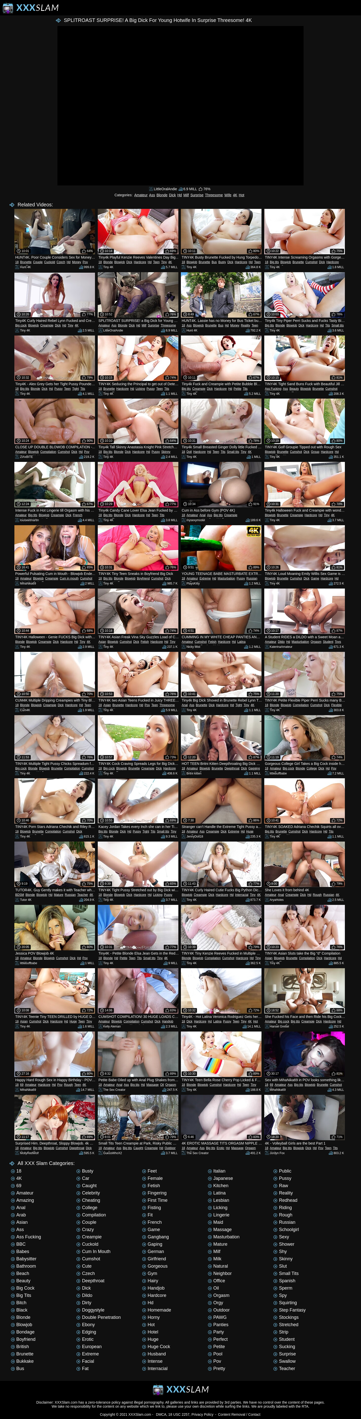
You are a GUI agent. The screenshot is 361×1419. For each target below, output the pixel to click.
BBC (18, 1244)
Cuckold (49, 262)
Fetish (145, 642)
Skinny (165, 452)
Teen (156, 262)
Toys (338, 642)
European (89, 1346)
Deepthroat (231, 768)
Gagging (254, 768)
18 (16, 262)
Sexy (281, 1236)
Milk (214, 1258)
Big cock (20, 325)
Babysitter (24, 1258)
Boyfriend (143, 578)
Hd (179, 195)
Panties (218, 1324)
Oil (162, 1085)
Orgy (215, 1302)
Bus (214, 262)
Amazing (22, 1200)
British (20, 1346)
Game (315, 578)
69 (21, 1085)
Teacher (82, 895)
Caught (138, 1148)
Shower (283, 1244)
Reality (245, 325)
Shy (280, 1251)
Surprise (197, 195)
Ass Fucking (273, 389)
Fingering (154, 1192)
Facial (85, 1361)
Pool (215, 1353)
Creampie (46, 325)
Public (282, 1171)
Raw (280, 1185)
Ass (152, 195)
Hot (241, 195)
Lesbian (218, 1200)
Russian (251, 578)
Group (315, 452)
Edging (86, 1331)
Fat (82, 1368)
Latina (241, 642)
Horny (151, 1317)
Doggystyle (90, 1310)
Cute (83, 1266)
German (153, 1251)
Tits (327, 325)
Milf (186, 195)
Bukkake (22, 1361)
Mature (58, 895)
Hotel (150, 1331)
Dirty (83, 1302)
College (312, 768)
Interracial (241, 895)
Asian (102, 642)
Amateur (141, 195)
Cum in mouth (69, 578)
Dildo (281, 642)
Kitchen (218, 1185)
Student (328, 642)
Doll (189, 452)
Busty (222, 262)
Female (152, 1178)
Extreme (205, 578)
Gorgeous (155, 1266)
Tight (75, 389)
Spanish (284, 1280)
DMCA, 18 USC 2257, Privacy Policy (184, 1414)
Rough (317, 895)
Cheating (88, 1200)
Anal (203, 515)
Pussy (58, 389)
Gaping (152, 1244)
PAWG (217, 1317)
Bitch (18, 1302)
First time (155, 1200)
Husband (154, 1353)
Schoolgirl (286, 1229)
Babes (20, 1251)
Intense (152, 1361)
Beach (20, 1273)
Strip (280, 1331)
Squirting (285, 1302)
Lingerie (218, 1214)
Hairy (150, 1280)
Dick (172, 195)
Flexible (336, 705)
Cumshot (311, 262)
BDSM (19, 895)
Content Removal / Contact (239, 1414)
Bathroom (23, 1266)
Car (82, 1178)
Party (216, 1331)
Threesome (214, 195)
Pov (85, 262)
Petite (237, 389)
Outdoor (170, 1148)
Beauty (294, 389)
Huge (249, 831)
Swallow (284, 1361)
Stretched (285, 1324)
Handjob (167, 1021)
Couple (38, 262)
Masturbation (226, 578)
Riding (282, 1207)
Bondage (23, 1331)
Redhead (285, 1200)
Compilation (48, 452)
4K (235, 195)
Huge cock (156, 1346)
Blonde (162, 195)
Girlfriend (154, 1258)
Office (216, 1280)
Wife (228, 195)
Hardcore (140, 262)
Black (19, 1310)
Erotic (220, 1148)
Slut (280, 1266)
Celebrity (88, 1192)
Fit (147, 1214)
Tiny (164, 262)
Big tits (274, 262)
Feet (149, 1171)
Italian (216, 1171)
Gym (149, 1273)
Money (76, 262)
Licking (140, 389)
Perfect (218, 1339)
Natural (218, 1266)
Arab (18, 1214)
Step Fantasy (289, 1310)
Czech (61, 262)
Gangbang (155, 1236)
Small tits (338, 325)
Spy (280, 1295)
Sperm (282, 1288)
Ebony (85, 1324)
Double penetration (98, 1317)
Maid (215, 1222)
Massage (152, 1085)
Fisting (151, 1207)
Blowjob (119, 262)
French (77, 515)
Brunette (25, 262)
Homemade (156, 1310)
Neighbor (220, 1273)
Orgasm (316, 642)
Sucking (284, 1346)
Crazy (85, 1229)
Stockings (286, 1317)
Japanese (220, 1178)
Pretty (216, 1368)
